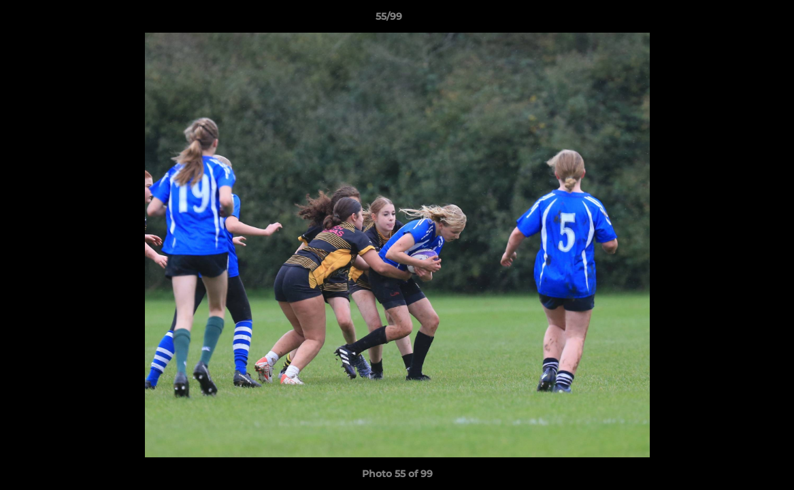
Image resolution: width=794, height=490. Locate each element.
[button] (737, 20)
